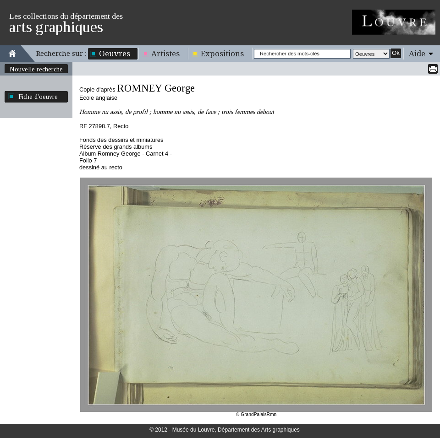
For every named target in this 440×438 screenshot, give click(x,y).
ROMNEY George (156, 88)
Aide (417, 53)
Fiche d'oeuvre (38, 96)
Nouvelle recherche (36, 69)
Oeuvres (114, 53)
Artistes (165, 53)
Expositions (222, 53)
